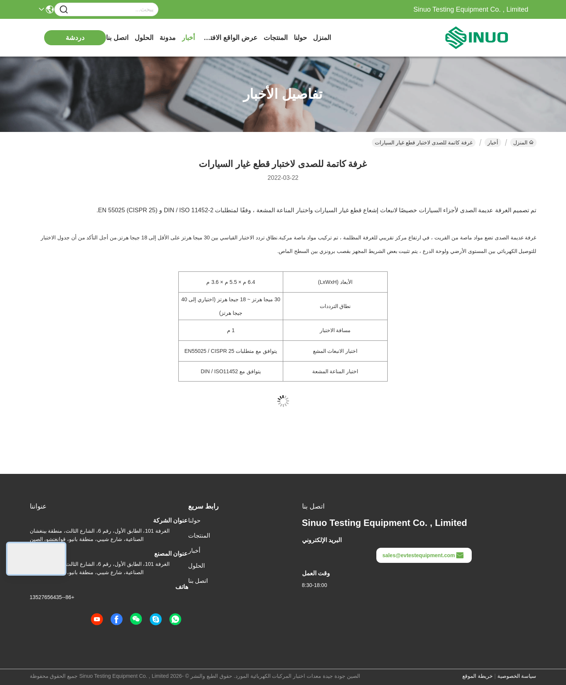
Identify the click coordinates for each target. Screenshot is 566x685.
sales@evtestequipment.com (423, 555)
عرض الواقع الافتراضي (229, 37)
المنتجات (276, 37)
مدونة (168, 37)
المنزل (322, 37)
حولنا (300, 37)
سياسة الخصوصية (517, 676)
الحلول (144, 37)
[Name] (63, 9)
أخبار (188, 37)
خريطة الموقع (477, 676)
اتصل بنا (117, 37)
